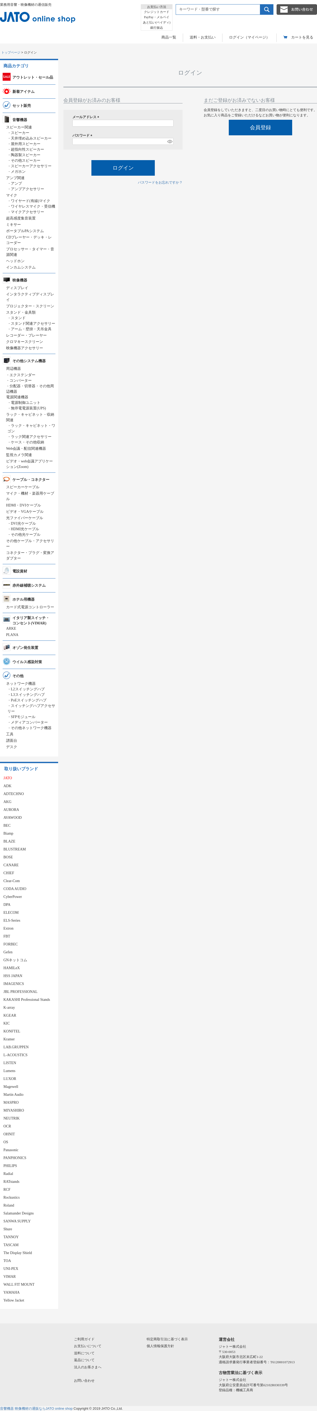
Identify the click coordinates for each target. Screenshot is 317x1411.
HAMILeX (11, 968)
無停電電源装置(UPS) (28, 408)
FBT (6, 936)
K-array (9, 1008)
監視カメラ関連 (19, 455)
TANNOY (11, 1237)
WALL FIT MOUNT (18, 1284)
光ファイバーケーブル (24, 518)
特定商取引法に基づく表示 (167, 1339)
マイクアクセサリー (27, 212)
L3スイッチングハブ (28, 695)
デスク (11, 747)
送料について (84, 1353)
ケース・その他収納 (27, 442)
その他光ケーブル (25, 535)
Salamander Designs (18, 1213)
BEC (7, 826)
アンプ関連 (15, 178)
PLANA (12, 635)
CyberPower (12, 897)
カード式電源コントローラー (30, 607)
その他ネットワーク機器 (31, 728)
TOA (7, 1261)
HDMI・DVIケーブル (23, 505)
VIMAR (9, 1277)
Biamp (8, 833)
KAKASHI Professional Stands (26, 1000)
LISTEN (9, 1063)
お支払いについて (87, 1346)
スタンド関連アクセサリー (33, 324)
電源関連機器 (17, 397)
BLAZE (9, 841)
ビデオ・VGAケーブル (25, 512)
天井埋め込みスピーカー (31, 138)
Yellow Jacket (13, 1300)
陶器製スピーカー (25, 155)
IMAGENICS (13, 984)
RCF (6, 1190)
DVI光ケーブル (23, 523)
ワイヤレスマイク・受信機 (33, 206)
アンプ (16, 183)
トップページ (10, 52)
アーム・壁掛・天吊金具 (31, 329)
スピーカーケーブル (22, 487)
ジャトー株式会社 (232, 1346)
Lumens (9, 1071)
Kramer (9, 1039)
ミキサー (13, 225)
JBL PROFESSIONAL (20, 992)
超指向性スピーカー (27, 149)
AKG (7, 802)
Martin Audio (13, 1095)
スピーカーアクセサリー (31, 166)
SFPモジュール (23, 717)
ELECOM (11, 913)
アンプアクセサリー (27, 189)
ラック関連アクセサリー (31, 437)
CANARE (11, 865)
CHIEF (8, 873)
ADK (7, 786)
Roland (8, 1205)
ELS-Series (11, 920)
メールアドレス (86, 117)
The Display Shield (17, 1253)
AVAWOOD (12, 818)
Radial (8, 1174)
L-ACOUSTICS (15, 1055)
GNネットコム (15, 960)
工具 (9, 734)
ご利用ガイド (84, 1339)
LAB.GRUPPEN (16, 1047)
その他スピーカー (25, 160)
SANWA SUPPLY (17, 1221)
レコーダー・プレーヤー (26, 335)
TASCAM (10, 1245)
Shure (7, 1229)
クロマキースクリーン (24, 342)
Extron (8, 928)
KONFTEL (11, 1031)
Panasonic (10, 1150)
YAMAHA (11, 1292)
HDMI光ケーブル (25, 529)
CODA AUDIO (14, 889)
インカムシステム (21, 267)
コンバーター (21, 380)
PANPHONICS (14, 1158)
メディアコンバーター (29, 722)
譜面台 (11, 741)
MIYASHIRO (13, 1110)
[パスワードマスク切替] (169, 141)
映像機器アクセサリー (24, 348)
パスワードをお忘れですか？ (160, 182)
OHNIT (9, 1134)
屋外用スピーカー (25, 144)
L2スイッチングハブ (28, 689)
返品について (84, 1360)
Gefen (7, 952)
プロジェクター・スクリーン (30, 306)
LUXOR (9, 1079)
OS (5, 1142)
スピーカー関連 (19, 127)
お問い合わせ (84, 1381)
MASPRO (11, 1102)
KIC (6, 1023)
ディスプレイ (17, 288)
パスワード (83, 135)
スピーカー (20, 133)
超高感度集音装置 (21, 218)
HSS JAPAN (12, 976)
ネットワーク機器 (21, 684)
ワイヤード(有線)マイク (30, 201)
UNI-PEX (10, 1269)
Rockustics (11, 1197)
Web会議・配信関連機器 (26, 449)
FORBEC (10, 944)
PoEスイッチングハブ (28, 700)
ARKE (11, 628)
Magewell (10, 1087)
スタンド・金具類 (21, 312)
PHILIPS (10, 1166)
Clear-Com (11, 881)
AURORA (11, 810)
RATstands (11, 1182)
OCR (7, 1126)
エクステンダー (22, 375)
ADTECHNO (13, 794)
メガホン (18, 172)
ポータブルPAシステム (25, 231)
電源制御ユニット (25, 403)
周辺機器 (13, 369)
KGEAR (9, 1015)
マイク (11, 195)
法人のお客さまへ (87, 1367)
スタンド (18, 318)
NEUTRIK (11, 1118)
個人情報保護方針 (160, 1346)
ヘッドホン (15, 261)
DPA (7, 905)
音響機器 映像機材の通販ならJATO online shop (36, 1408)
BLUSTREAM (14, 849)
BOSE (8, 857)
